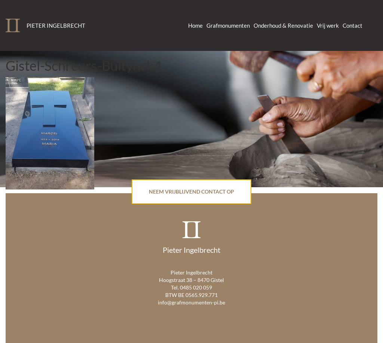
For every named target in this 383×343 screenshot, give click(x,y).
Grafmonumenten (228, 25)
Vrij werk (328, 25)
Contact (352, 25)
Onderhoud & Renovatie (283, 25)
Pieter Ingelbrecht (56, 25)
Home (195, 25)
